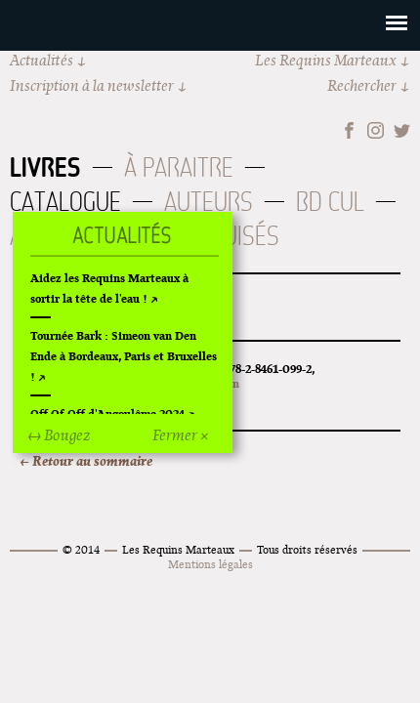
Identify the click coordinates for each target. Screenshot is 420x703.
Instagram (375, 130)
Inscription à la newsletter (92, 85)
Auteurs (208, 202)
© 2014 (81, 549)
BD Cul (330, 202)
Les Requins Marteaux (326, 60)
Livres (45, 167)
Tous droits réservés (307, 549)
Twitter (402, 130)
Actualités (41, 60)
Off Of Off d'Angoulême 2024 (107, 413)
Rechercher (362, 85)
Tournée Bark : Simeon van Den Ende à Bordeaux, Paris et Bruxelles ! (123, 356)
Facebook (349, 130)
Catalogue (65, 202)
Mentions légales (210, 564)
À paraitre (178, 167)
